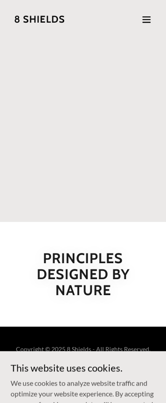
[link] (39, 20)
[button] (146, 19)
